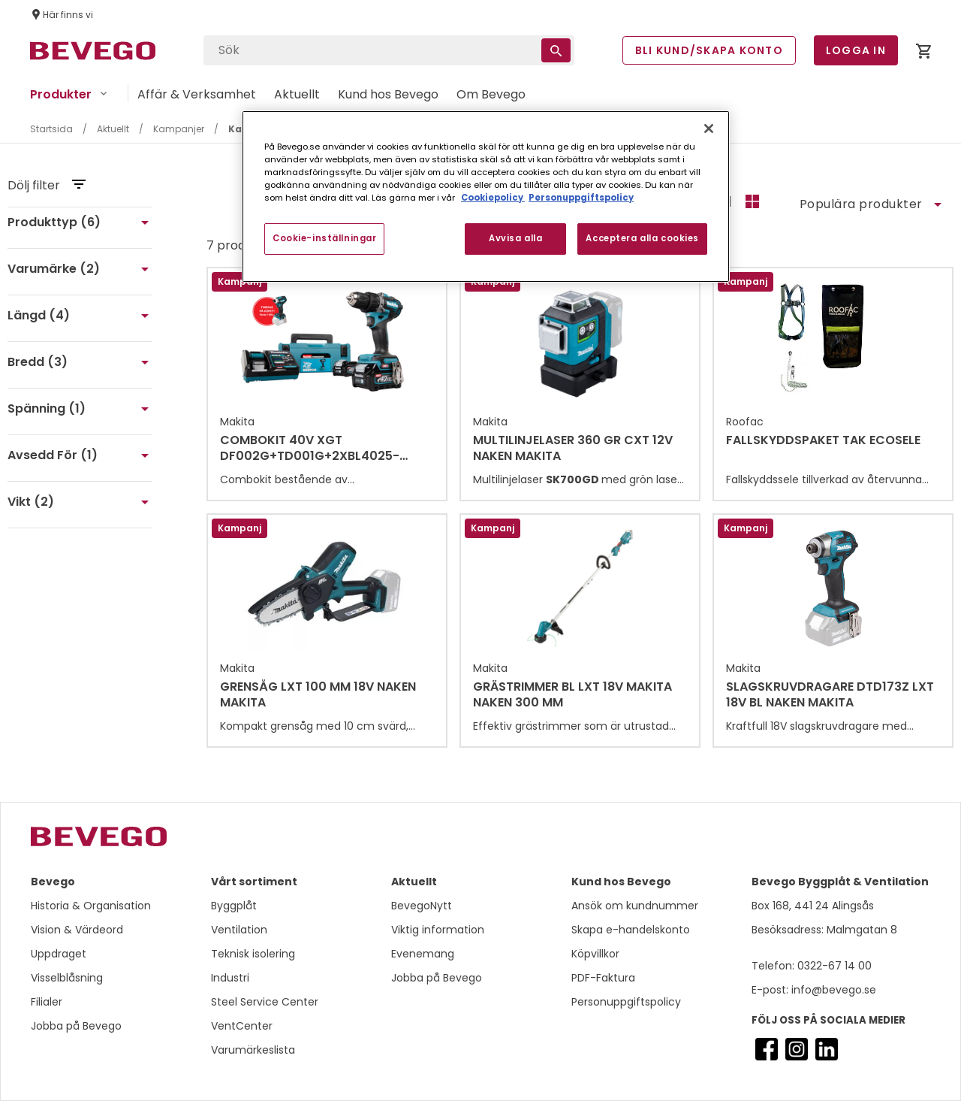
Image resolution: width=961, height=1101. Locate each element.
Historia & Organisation (91, 905)
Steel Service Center (264, 1001)
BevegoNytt (421, 905)
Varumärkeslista (253, 1049)
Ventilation (239, 929)
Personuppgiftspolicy (626, 1001)
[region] (486, 196)
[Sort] (870, 204)
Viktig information (437, 929)
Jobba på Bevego (76, 1025)
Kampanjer (178, 129)
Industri (230, 977)
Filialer (46, 1001)
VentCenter (242, 1025)
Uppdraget (58, 953)
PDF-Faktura (603, 977)
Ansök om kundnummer (634, 905)
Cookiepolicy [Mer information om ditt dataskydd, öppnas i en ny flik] (493, 198)
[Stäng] (708, 128)
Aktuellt (113, 129)
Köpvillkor (595, 953)
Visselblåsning (67, 977)
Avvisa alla (515, 238)
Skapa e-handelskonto (630, 929)
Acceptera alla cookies (642, 238)
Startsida (51, 129)
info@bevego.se (832, 989)
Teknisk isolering (253, 953)
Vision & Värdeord (77, 929)
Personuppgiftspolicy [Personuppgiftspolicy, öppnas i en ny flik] (581, 198)
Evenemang (422, 953)
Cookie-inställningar (324, 238)
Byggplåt (234, 905)
